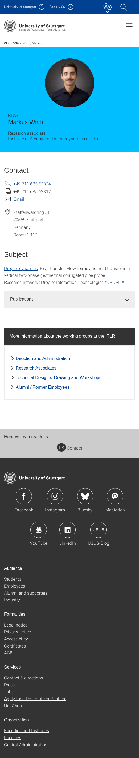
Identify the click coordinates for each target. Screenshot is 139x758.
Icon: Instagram (55, 492)
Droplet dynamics (21, 265)
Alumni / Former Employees (42, 383)
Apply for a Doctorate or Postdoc (35, 695)
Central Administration (25, 741)
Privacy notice (17, 628)
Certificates (15, 642)
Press (9, 681)
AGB (8, 649)
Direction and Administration (43, 355)
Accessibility (16, 635)
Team (12, 41)
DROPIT (114, 278)
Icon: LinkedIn (67, 526)
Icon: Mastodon (115, 492)
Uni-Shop (13, 702)
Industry (12, 596)
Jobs (9, 688)
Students (12, 575)
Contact (69, 444)
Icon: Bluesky (85, 492)
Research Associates (36, 364)
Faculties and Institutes (26, 727)
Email (18, 195)
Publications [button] (21, 295)
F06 (57, 7)
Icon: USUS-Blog (98, 526)
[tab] (69, 295)
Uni (20, 7)
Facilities (12, 734)
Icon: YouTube (38, 526)
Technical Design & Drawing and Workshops (58, 374)
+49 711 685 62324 (32, 180)
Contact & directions (23, 674)
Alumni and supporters (26, 589)
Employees (14, 582)
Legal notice (15, 621)
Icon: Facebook (24, 492)
